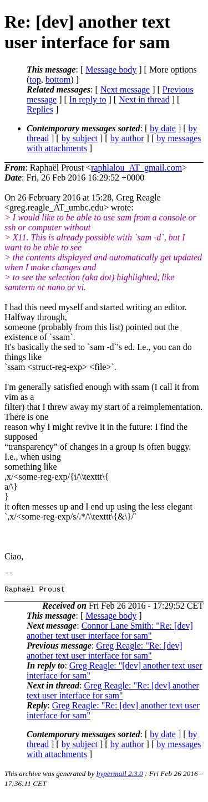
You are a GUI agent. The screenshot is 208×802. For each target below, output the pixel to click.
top (34, 79)
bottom (57, 79)
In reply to (87, 99)
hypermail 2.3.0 (120, 778)
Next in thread (144, 99)
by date (163, 128)
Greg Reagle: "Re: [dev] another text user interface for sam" (104, 655)
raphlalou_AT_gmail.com (136, 167)
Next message (125, 89)
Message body (110, 69)
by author (127, 138)
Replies (40, 109)
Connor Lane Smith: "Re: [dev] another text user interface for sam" (110, 635)
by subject (80, 138)
